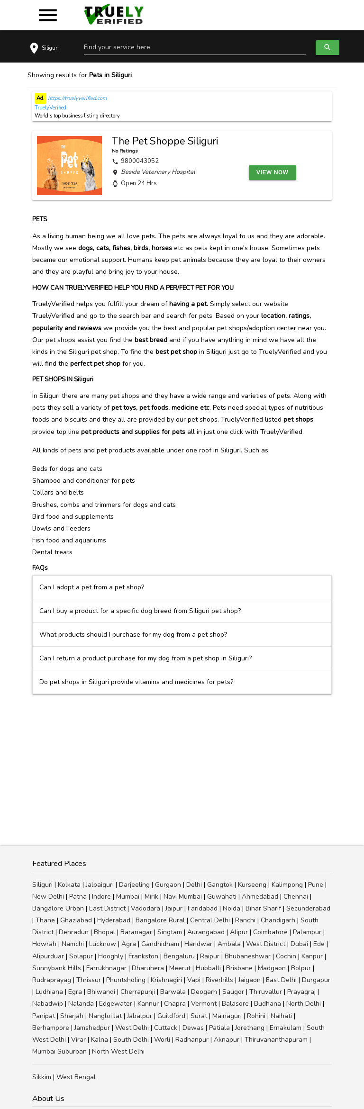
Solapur (81, 956)
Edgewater (115, 1003)
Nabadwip (47, 1003)
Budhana (267, 1003)
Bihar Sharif (263, 908)
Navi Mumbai (183, 896)
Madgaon (272, 968)
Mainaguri (227, 1015)
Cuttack (165, 1027)
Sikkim (41, 1077)
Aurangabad (206, 932)
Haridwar (198, 943)
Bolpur (301, 968)
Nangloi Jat (105, 1015)
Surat (199, 1015)
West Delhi (132, 1027)
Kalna (99, 1039)
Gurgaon (168, 884)
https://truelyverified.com (76, 98)
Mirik (151, 896)
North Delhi (303, 1003)
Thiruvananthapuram (276, 1039)
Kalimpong (287, 884)
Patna (78, 896)
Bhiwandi (101, 991)
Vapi (193, 979)
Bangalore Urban (58, 908)
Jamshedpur (92, 1027)
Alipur (239, 932)
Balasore (235, 1003)
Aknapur (226, 1039)
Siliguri (42, 884)
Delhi (194, 884)
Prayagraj (301, 991)
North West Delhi (118, 1051)
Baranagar (136, 932)
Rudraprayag (51, 979)
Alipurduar (48, 956)
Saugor (233, 991)
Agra (128, 943)
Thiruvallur (265, 991)
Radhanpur (192, 1039)
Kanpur (312, 956)
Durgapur (316, 979)
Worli (162, 1039)
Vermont (204, 1003)
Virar (78, 1039)
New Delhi (48, 896)
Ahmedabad (260, 896)
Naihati (281, 1015)
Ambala (229, 943)
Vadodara (145, 908)
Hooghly (110, 956)
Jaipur (173, 908)
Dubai (299, 943)
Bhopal (104, 932)
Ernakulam (285, 1027)
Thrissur (88, 979)
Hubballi (208, 968)
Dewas (193, 1027)
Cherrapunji (137, 991)
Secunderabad (308, 908)
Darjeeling (134, 884)
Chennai (295, 896)
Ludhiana (49, 991)
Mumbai (127, 896)
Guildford (171, 1015)
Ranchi (245, 920)
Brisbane (239, 968)
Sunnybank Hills (56, 968)
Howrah (44, 943)
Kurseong (252, 884)
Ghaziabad (76, 920)
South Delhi (131, 1039)
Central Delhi (210, 920)
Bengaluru (179, 956)
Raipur (209, 956)
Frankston (143, 956)
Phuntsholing (126, 979)
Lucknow (102, 943)
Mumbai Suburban (59, 1051)
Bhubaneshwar (248, 956)
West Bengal (76, 1077)
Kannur (148, 1003)
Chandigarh (278, 920)
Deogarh (204, 991)
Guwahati (222, 896)
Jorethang (249, 1027)
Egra (75, 991)
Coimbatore (270, 932)
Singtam (169, 932)
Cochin (286, 956)
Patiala (219, 1027)
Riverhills (219, 979)
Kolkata (69, 884)
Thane (45, 920)
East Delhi (281, 979)
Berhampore (50, 1027)
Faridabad (203, 908)
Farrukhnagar (106, 968)
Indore (101, 896)
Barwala (173, 991)
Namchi (73, 943)
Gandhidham (160, 943)
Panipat (43, 1015)
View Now (272, 172)
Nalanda (81, 1003)
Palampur (307, 932)
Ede (319, 943)
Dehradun (74, 932)
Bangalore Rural (160, 920)
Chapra (175, 1003)
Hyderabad (113, 920)
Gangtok (220, 884)
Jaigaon (249, 979)
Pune (315, 884)
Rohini (256, 1015)
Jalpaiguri (100, 884)
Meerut (180, 968)
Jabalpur (139, 1015)
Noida (231, 908)
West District (265, 943)
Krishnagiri (166, 979)
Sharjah (71, 1015)
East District (107, 908)
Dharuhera (148, 968)
